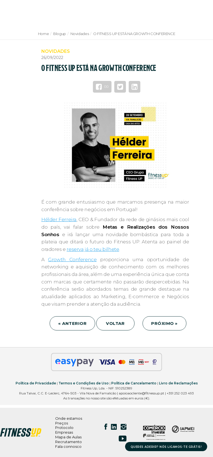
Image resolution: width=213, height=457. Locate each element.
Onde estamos (68, 418)
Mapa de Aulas (68, 437)
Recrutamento (68, 441)
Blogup (59, 33)
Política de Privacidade (36, 383)
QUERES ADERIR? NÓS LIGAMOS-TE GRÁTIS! (166, 447)
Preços (61, 423)
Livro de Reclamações (178, 383)
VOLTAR (115, 323)
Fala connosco (68, 446)
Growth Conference (72, 259)
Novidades (79, 33)
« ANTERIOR (72, 323)
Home (43, 33)
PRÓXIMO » (164, 323)
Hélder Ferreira (59, 219)
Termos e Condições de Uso (84, 383)
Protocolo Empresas (64, 429)
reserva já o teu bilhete (93, 249)
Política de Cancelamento (133, 383)
